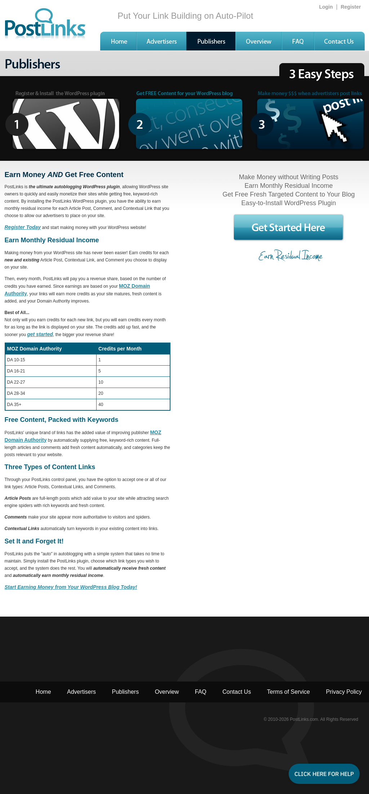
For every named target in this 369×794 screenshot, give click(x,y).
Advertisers (81, 692)
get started (40, 334)
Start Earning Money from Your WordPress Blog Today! (71, 587)
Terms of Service (288, 692)
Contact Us (236, 692)
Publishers (125, 692)
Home (43, 692)
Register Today (23, 227)
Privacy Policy (344, 692)
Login (326, 7)
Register (351, 7)
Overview (167, 692)
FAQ (200, 692)
